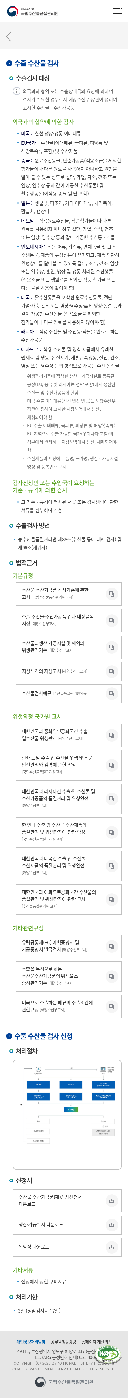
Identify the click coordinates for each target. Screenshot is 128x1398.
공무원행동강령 (63, 1341)
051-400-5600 (92, 1357)
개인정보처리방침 (30, 1341)
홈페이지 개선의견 (97, 1341)
